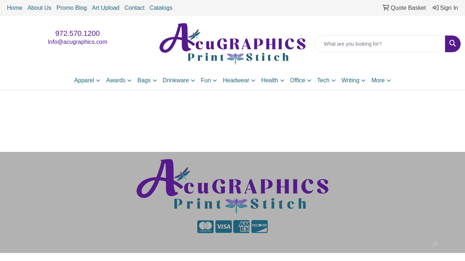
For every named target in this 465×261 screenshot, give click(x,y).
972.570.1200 (77, 33)
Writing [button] (350, 80)
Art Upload (106, 8)
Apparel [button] (84, 80)
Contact (135, 8)
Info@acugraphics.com (77, 42)
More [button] (377, 80)
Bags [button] (143, 80)
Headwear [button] (236, 80)
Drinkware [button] (176, 80)
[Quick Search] (379, 44)
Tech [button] (323, 80)
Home (15, 8)
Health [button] (269, 80)
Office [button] (298, 80)
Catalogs (161, 8)
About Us (40, 8)
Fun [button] (206, 80)
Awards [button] (115, 80)
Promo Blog (72, 8)
